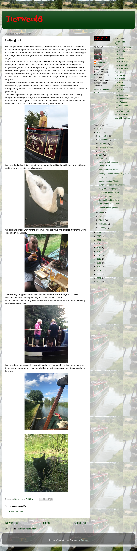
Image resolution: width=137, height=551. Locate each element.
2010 (99, 267)
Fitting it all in (104, 166)
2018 (99, 236)
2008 (99, 274)
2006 (99, 282)
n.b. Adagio (120, 51)
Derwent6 (24, 19)
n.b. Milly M (120, 86)
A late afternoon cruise (108, 170)
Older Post (80, 522)
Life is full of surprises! (108, 208)
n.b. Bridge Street (122, 65)
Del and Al (101, 63)
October (103, 143)
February (103, 224)
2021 (99, 129)
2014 (99, 251)
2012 (99, 259)
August (102, 151)
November (104, 140)
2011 (99, 263)
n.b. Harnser (120, 75)
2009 (99, 270)
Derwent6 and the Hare (109, 200)
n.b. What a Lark (122, 111)
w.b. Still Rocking (122, 118)
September (104, 147)
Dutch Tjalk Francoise (120, 43)
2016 (99, 244)
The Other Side (105, 196)
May (101, 212)
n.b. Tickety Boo (122, 98)
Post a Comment (16, 511)
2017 (99, 240)
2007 (99, 278)
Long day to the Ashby (108, 162)
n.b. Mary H (120, 82)
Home (46, 522)
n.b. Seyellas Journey (120, 90)
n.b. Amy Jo (120, 54)
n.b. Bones (119, 58)
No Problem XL (121, 115)
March (102, 220)
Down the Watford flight (109, 192)
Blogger (84, 540)
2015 (99, 247)
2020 (99, 132)
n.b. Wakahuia (121, 102)
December (104, 136)
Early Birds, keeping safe (109, 189)
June (101, 159)
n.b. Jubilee (120, 79)
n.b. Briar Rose (121, 61)
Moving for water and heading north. (114, 173)
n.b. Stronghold (121, 95)
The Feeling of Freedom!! (110, 204)
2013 (99, 255)
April (101, 216)
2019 (99, 232)
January (103, 228)
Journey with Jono (123, 48)
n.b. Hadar (119, 72)
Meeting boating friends (109, 181)
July (101, 155)
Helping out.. (104, 177)
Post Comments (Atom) (27, 529)
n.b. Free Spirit (121, 68)
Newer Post (12, 522)
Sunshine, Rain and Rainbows (112, 185)
